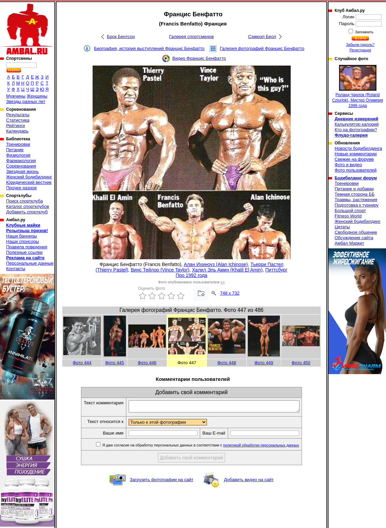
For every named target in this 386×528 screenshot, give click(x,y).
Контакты (15, 268)
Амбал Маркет (349, 243)
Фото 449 (263, 362)
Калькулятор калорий (357, 124)
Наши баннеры (21, 236)
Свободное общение (356, 232)
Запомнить (364, 32)
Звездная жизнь (22, 171)
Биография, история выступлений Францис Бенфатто (149, 48)
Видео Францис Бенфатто (199, 58)
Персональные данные (30, 263)
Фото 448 (226, 362)
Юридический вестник (28, 182)
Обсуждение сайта (354, 237)
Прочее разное (21, 187)
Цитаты (342, 226)
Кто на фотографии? (356, 129)
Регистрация (360, 50)
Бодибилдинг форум (356, 178)
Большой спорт (350, 210)
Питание (14, 149)
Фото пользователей (355, 170)
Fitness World (348, 215)
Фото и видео (348, 164)
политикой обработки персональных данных (271, 447)
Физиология (18, 155)
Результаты (17, 114)
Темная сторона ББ (355, 194)
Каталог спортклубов (27, 206)
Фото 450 (300, 362)
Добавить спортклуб (27, 211)
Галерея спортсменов (191, 36)
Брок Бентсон (121, 36)
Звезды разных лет (25, 101)
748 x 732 (229, 293)
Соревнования (21, 166)
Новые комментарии (356, 153)
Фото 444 (82, 362)
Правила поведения (26, 246)
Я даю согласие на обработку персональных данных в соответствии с (210, 447)
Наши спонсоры (22, 241)
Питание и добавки (354, 188)
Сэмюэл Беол (262, 36)
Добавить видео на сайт (249, 481)
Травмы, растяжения (356, 199)
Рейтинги (15, 125)
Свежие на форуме (354, 159)
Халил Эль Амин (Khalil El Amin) (227, 269)
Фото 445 (114, 362)
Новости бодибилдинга (358, 148)
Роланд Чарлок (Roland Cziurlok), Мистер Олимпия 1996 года (357, 86)
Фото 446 (147, 362)
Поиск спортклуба (24, 201)
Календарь (17, 131)
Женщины (37, 96)
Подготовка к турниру (357, 205)
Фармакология (21, 160)
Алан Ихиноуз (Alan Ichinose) (216, 264)
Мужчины (16, 96)
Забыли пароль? (360, 44)
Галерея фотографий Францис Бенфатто (262, 48)
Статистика (17, 120)
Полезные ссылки (24, 252)
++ (223, 282)
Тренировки (18, 144)
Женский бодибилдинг (29, 176)
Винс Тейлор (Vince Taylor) (160, 269)
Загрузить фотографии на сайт (161, 481)
